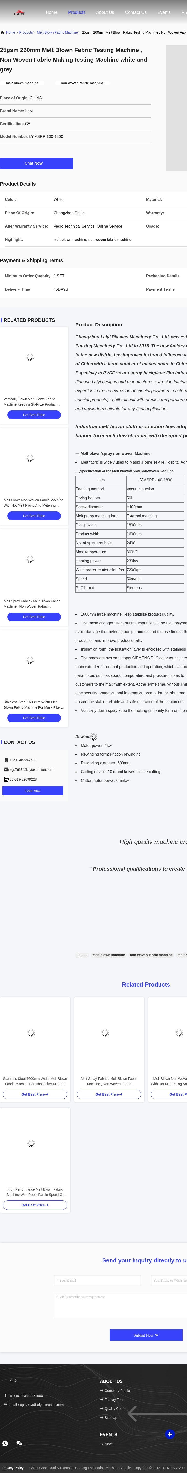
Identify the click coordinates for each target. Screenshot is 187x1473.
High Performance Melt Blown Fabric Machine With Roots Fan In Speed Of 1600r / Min (35, 1192)
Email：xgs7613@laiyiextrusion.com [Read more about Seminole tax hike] (33, 1405)
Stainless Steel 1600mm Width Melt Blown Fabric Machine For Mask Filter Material (32, 707)
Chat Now (36, 163)
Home (51, 12)
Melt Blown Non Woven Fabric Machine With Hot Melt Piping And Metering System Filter (33, 505)
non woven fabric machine (151, 955)
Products (76, 12)
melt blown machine (109, 955)
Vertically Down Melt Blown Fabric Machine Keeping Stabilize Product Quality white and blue (30, 404)
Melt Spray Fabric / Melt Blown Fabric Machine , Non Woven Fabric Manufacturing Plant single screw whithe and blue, (109, 1082)
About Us (105, 12)
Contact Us (136, 12)
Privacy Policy (13, 1468)
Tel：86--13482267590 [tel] (23, 1396)
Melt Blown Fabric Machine (57, 32)
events (164, 12)
